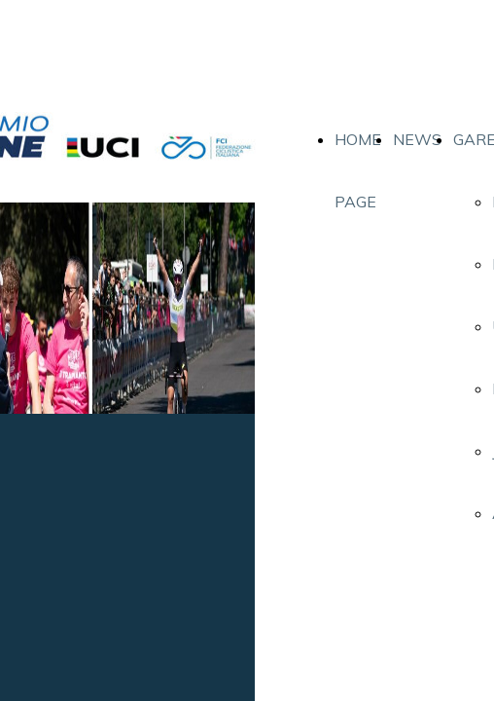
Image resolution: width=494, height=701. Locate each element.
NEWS (417, 139)
